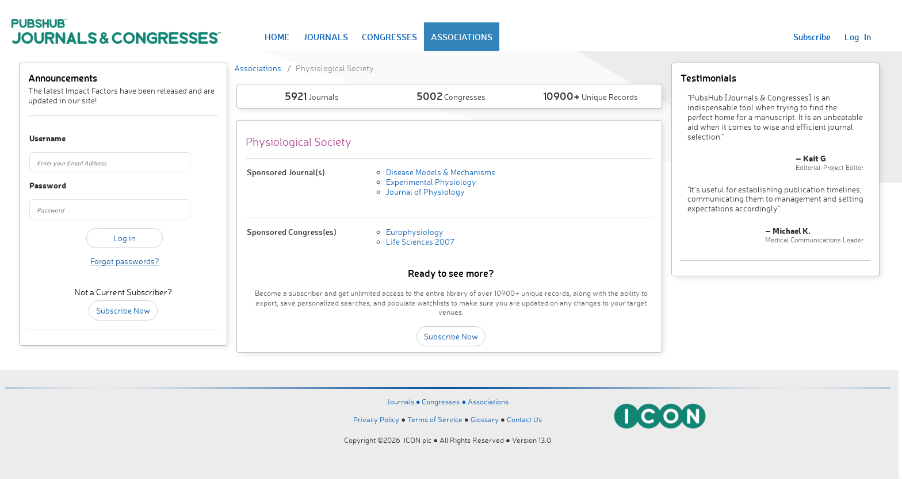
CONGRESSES (389, 37)
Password (43, 186)
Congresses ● (445, 401)
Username (43, 139)
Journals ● (404, 401)
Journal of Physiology (425, 191)
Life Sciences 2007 (420, 241)
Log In (857, 37)
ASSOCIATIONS (461, 37)
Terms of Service (435, 419)
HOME (277, 37)
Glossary (485, 419)
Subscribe (812, 37)
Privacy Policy (376, 419)
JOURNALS (325, 37)
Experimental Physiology (431, 182)
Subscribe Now (123, 310)
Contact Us (524, 419)
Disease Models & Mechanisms (440, 172)
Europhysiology (415, 232)
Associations (257, 68)
